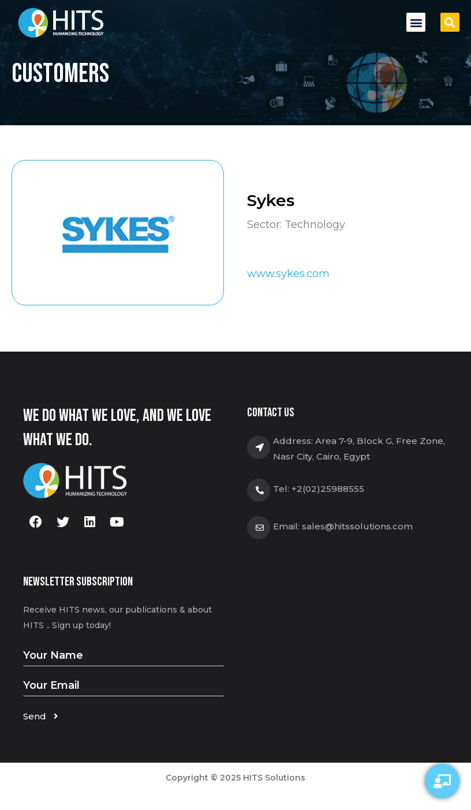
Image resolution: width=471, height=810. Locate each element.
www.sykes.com (288, 273)
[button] (415, 22)
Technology (315, 224)
